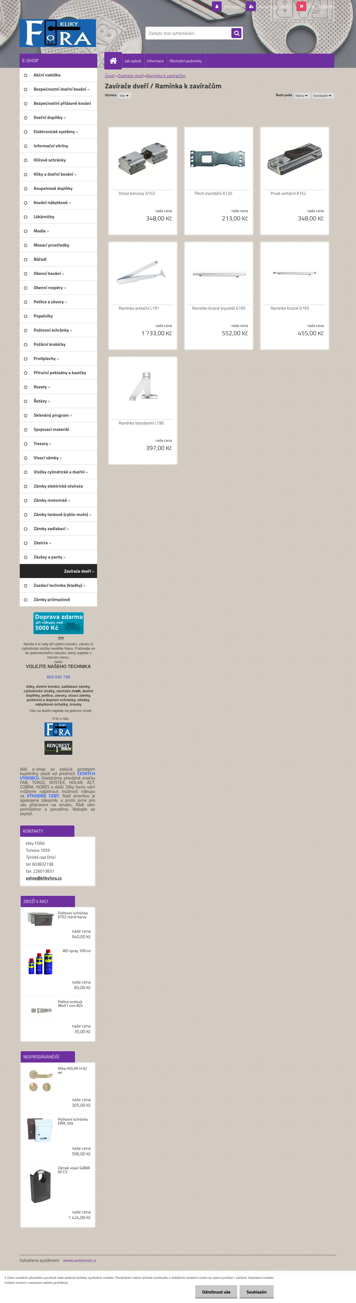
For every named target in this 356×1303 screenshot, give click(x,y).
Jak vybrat (133, 61)
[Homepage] (115, 61)
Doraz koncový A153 (137, 193)
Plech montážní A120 (213, 193)
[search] (236, 33)
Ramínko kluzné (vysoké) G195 (219, 308)
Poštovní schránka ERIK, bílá (73, 1121)
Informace (155, 61)
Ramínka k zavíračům (166, 75)
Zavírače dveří (131, 75)
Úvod (110, 75)
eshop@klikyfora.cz (44, 878)
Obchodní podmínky (185, 61)
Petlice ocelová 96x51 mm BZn (70, 1003)
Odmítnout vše (216, 1292)
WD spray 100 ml (76, 951)
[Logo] (57, 33)
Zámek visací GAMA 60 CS (74, 1170)
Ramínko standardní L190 (141, 423)
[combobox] (302, 95)
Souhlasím (256, 1292)
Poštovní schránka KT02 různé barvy (73, 915)
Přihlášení (233, 6)
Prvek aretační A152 (288, 193)
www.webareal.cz (79, 1260)
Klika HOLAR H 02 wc (72, 1070)
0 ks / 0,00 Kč (320, 6)
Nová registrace (273, 6)
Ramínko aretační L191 (139, 308)
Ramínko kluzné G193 (290, 308)
